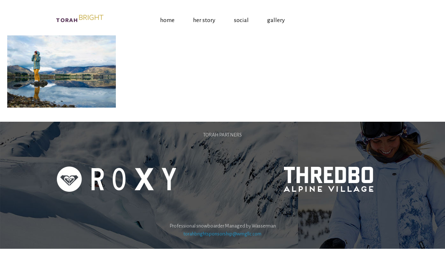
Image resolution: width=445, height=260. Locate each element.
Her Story (204, 20)
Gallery (276, 20)
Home (167, 20)
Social (241, 20)
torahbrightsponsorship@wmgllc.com (222, 234)
